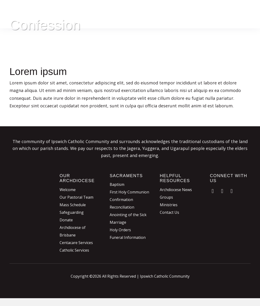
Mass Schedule (73, 204)
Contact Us (169, 212)
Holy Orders (120, 229)
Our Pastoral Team (76, 197)
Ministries (169, 204)
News (209, 19)
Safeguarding (72, 212)
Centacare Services (76, 242)
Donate (201, 9)
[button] (213, 191)
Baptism (117, 184)
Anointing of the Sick (128, 214)
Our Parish (130, 9)
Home (107, 9)
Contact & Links (237, 19)
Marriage (118, 222)
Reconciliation (122, 207)
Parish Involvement (233, 9)
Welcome (68, 189)
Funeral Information (128, 237)
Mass (152, 9)
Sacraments (175, 9)
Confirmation (121, 199)
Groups (166, 197)
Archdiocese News (176, 189)
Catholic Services (74, 250)
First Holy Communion (129, 192)
